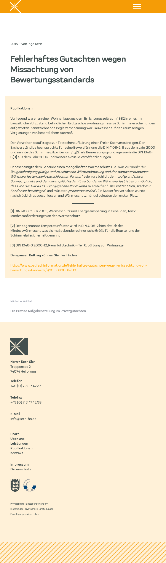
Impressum (19, 464)
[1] (122, 147)
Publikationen (21, 448)
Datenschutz (20, 469)
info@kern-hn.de (23, 419)
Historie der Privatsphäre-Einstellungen (31, 509)
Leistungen (19, 444)
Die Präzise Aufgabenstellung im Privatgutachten (48, 311)
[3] (15, 157)
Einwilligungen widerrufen (24, 514)
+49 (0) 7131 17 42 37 (25, 386)
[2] (78, 152)
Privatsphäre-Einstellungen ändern (29, 504)
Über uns (17, 439)
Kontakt (16, 453)
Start (14, 434)
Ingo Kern (35, 44)
